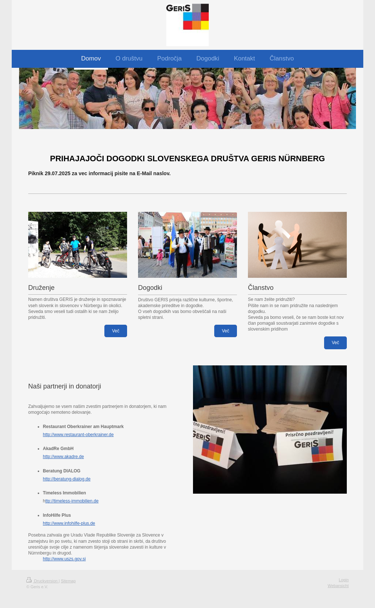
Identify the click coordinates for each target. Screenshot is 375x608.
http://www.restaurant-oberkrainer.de (78, 434)
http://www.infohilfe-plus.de (69, 523)
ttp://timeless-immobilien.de (72, 501)
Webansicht (338, 585)
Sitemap (68, 581)
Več (115, 331)
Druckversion (42, 581)
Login (344, 580)
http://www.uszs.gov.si (64, 558)
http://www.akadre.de (63, 456)
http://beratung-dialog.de (66, 479)
